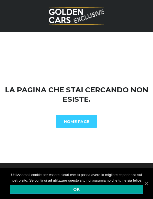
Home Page (76, 121)
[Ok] (146, 183)
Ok (76, 189)
